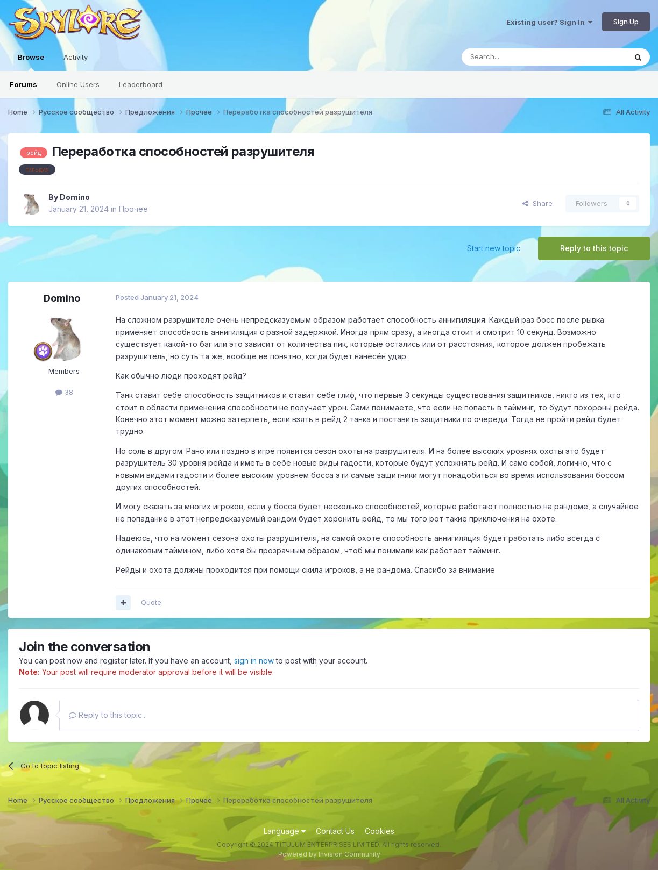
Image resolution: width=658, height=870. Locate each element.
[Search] (516, 57)
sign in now (254, 660)
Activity (75, 57)
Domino (75, 197)
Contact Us (335, 831)
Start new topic (493, 248)
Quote (151, 602)
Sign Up (626, 21)
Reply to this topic (594, 248)
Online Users (78, 84)
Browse (31, 62)
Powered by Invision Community (329, 854)
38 (64, 392)
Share (537, 203)
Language (285, 831)
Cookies (379, 831)
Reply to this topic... (108, 714)
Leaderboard (140, 84)
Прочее (133, 208)
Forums (23, 84)
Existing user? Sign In (549, 22)
